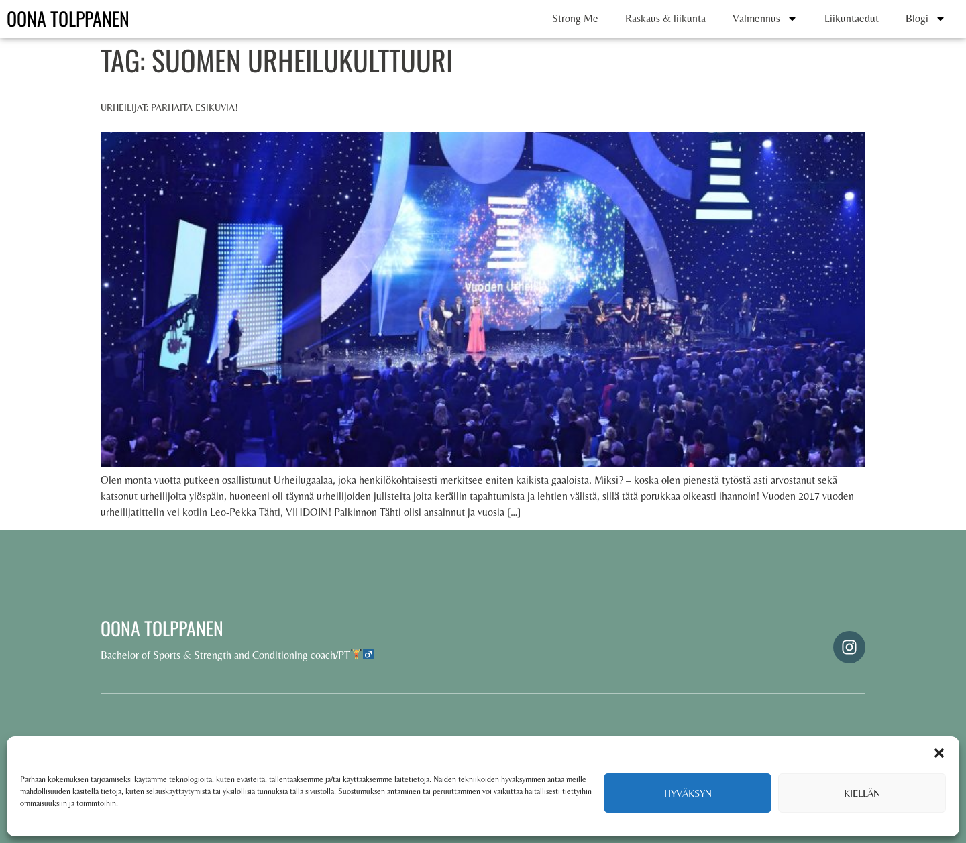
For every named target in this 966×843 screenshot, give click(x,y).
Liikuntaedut (851, 18)
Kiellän (862, 793)
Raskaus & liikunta (665, 18)
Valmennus (765, 19)
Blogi (926, 19)
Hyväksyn (688, 793)
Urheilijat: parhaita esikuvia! (169, 107)
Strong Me (575, 18)
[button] (939, 753)
